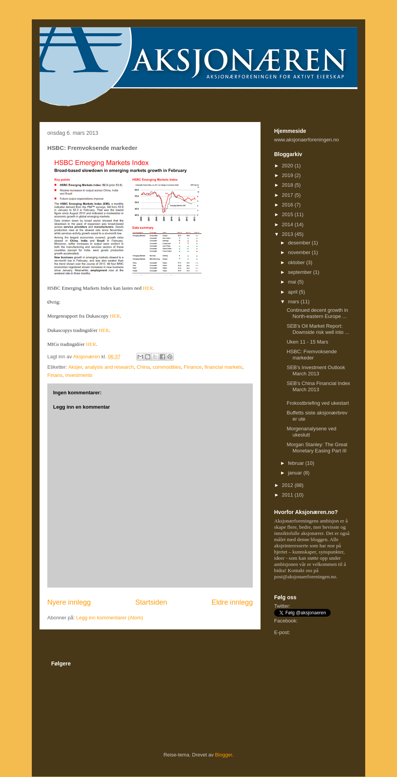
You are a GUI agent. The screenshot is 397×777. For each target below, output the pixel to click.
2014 (288, 224)
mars (294, 301)
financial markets (223, 367)
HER (148, 288)
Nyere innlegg (69, 602)
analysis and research (109, 367)
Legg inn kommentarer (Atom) (109, 618)
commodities (167, 367)
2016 (288, 205)
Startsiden (151, 602)
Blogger (223, 755)
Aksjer (75, 367)
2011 (288, 495)
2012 (288, 485)
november (300, 252)
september (300, 272)
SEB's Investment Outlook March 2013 (316, 370)
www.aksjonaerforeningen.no (306, 140)
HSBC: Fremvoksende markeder (312, 355)
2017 (288, 195)
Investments (78, 375)
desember (300, 243)
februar (297, 463)
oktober (297, 262)
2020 (288, 165)
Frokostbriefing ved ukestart (318, 403)
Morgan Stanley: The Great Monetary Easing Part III (317, 448)
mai (293, 282)
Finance (193, 367)
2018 (288, 185)
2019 (288, 175)
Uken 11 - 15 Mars (307, 342)
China (143, 367)
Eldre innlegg (232, 602)
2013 (288, 234)
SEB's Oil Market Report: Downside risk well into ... (318, 329)
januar (296, 473)
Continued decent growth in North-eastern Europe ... (317, 313)
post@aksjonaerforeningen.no (305, 576)
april (293, 292)
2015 (288, 214)
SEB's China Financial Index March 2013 (318, 386)
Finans (54, 375)
